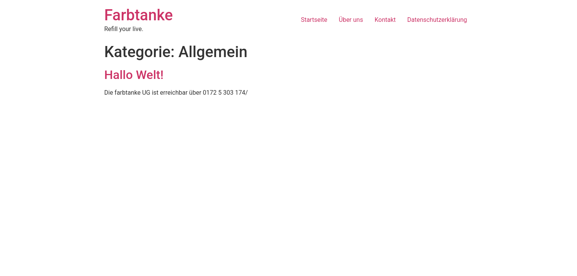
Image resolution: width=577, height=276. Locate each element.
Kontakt (385, 19)
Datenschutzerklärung (437, 19)
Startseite (314, 19)
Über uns (351, 19)
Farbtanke (138, 15)
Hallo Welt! (134, 74)
